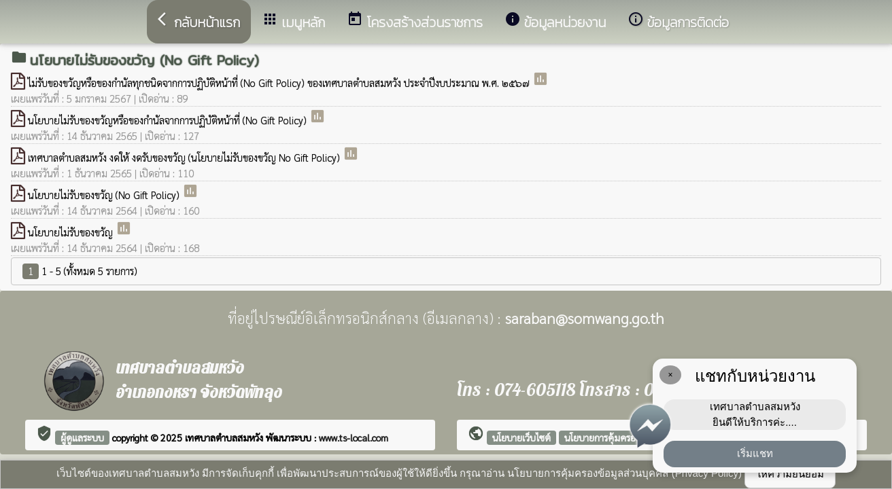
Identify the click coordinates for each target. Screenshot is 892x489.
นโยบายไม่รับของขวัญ (72, 231)
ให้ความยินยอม (790, 473)
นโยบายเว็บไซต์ (521, 437)
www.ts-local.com (353, 437)
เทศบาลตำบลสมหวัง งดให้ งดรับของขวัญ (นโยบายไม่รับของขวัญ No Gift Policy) (185, 157)
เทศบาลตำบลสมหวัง (225, 437)
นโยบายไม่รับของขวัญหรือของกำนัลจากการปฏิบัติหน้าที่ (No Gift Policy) (168, 119)
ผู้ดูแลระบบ (82, 437)
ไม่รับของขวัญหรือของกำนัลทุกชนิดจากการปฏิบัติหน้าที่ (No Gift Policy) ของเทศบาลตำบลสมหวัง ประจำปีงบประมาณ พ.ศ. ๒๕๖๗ (280, 82)
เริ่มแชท (755, 453)
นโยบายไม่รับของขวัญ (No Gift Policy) (105, 194)
